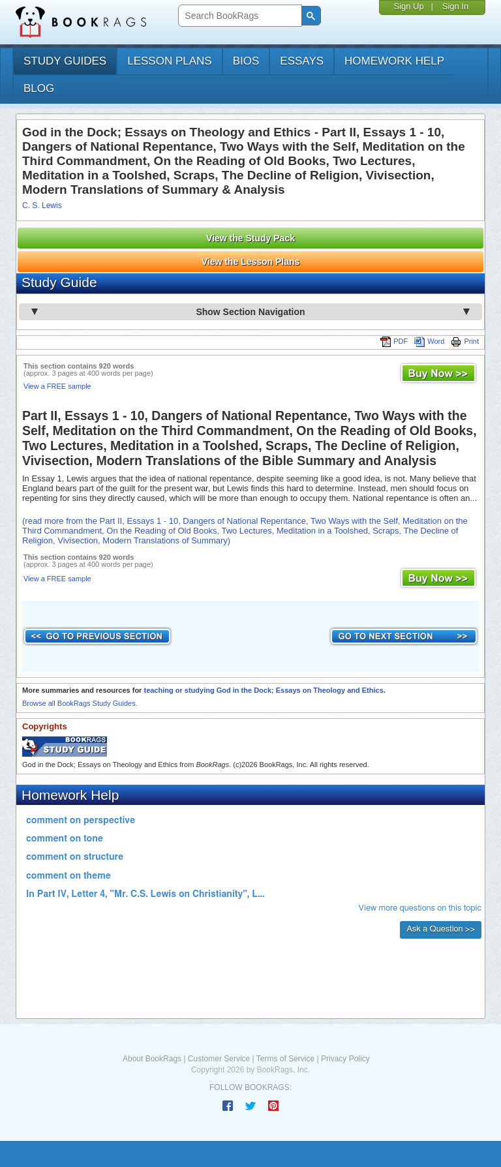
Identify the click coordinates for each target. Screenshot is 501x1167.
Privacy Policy (345, 1058)
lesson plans (169, 61)
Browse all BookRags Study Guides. (80, 703)
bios (246, 61)
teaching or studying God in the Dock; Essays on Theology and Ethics (263, 690)
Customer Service (219, 1058)
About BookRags (152, 1058)
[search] (238, 15)
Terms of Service (285, 1058)
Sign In (455, 6)
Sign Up (408, 6)
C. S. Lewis (42, 205)
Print (465, 341)
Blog (38, 88)
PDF (394, 341)
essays (302, 61)
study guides (64, 61)
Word (429, 341)
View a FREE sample (57, 386)
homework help (394, 61)
